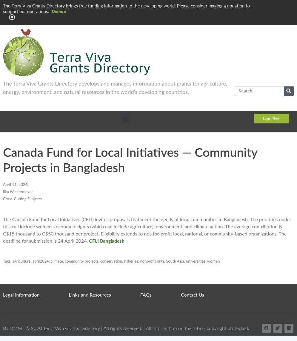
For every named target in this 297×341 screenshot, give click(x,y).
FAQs (146, 294)
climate (57, 261)
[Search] (289, 91)
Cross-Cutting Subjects (22, 198)
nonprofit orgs (152, 261)
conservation (111, 261)
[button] (125, 119)
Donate (59, 11)
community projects (81, 261)
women (213, 261)
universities (195, 261)
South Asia (175, 261)
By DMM (12, 328)
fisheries (131, 261)
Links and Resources (90, 294)
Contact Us (192, 294)
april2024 (41, 261)
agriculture (22, 261)
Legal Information (21, 294)
